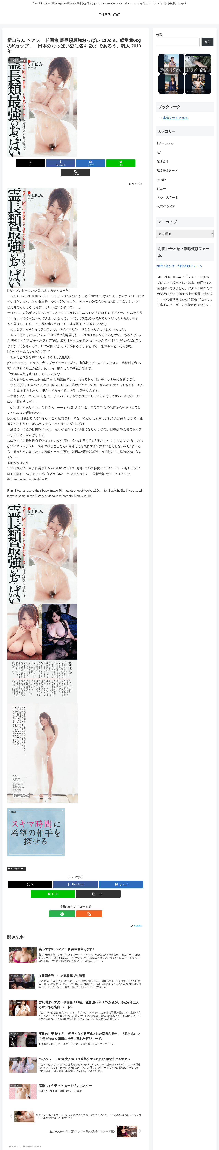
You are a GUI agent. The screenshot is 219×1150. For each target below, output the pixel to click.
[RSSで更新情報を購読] (79, 904)
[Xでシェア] (30, 163)
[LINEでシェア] (99, 163)
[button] (122, 163)
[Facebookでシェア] (53, 163)
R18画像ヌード (16, 859)
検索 (159, 34)
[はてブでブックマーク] (76, 163)
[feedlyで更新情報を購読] (71, 904)
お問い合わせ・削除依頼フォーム (179, 266)
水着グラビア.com (175, 118)
